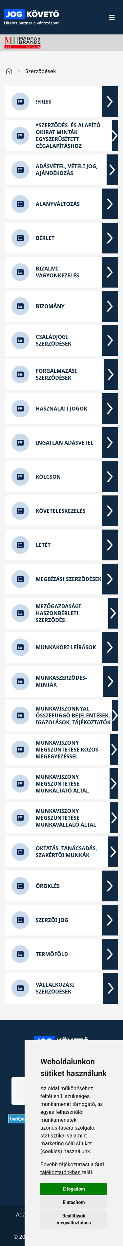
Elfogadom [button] (74, 1189)
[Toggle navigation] (112, 17)
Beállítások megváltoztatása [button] (74, 1219)
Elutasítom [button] (74, 1202)
